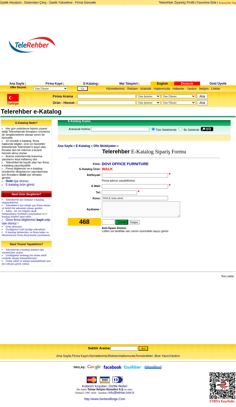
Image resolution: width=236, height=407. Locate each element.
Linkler (215, 89)
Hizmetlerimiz (115, 89)
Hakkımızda (162, 89)
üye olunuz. (17, 181)
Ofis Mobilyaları (104, 146)
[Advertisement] (157, 45)
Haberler (178, 89)
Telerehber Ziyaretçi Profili (176, 2)
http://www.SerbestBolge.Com (104, 399)
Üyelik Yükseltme (61, 2)
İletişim (204, 89)
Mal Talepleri (128, 83)
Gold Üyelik (218, 83)
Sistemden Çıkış (35, 2)
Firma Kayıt (54, 83)
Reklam (132, 89)
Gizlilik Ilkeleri (118, 386)
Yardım (192, 89)
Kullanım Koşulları (94, 386)
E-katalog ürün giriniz (20, 184)
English (162, 83)
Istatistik (145, 89)
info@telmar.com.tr (121, 392)
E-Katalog (90, 83)
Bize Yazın (162, 356)
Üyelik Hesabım (11, 2)
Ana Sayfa (16, 83)
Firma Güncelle (85, 2)
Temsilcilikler (144, 356)
